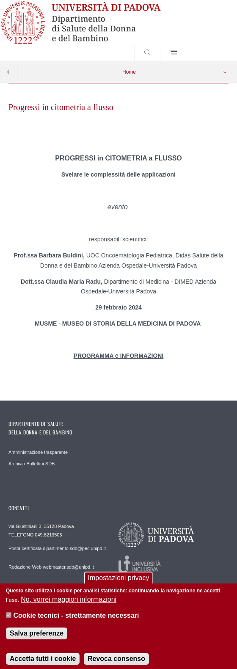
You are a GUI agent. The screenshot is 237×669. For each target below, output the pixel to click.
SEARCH (210, 45)
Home (129, 72)
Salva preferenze (36, 640)
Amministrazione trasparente (38, 452)
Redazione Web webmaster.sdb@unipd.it (51, 566)
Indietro (8, 72)
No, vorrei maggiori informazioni (68, 606)
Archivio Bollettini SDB (31, 463)
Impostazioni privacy (118, 584)
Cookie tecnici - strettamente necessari (76, 622)
